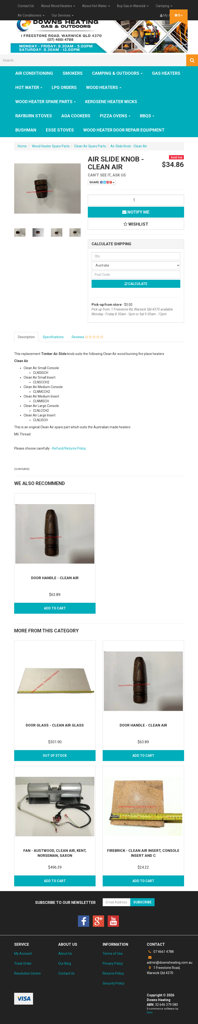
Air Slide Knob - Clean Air (128, 146)
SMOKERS (73, 73)
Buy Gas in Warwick (133, 6)
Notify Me (135, 212)
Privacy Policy (113, 963)
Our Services (63, 15)
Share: (101, 182)
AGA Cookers (75, 115)
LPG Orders (64, 87)
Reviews (87, 337)
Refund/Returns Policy (69, 448)
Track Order (23, 963)
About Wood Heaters (58, 6)
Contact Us (26, 6)
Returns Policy (113, 973)
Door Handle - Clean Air (55, 578)
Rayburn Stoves (33, 115)
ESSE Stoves (60, 129)
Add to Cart (55, 608)
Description (26, 337)
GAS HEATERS (166, 73)
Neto (150, 1012)
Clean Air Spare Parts (90, 146)
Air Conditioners (31, 15)
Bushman (25, 129)
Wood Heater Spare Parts (45, 101)
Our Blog (64, 963)
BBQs (147, 115)
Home (22, 146)
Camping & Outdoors (117, 73)
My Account (23, 953)
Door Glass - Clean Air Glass (55, 725)
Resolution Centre (27, 973)
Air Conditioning (34, 73)
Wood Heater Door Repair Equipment (123, 129)
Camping (164, 6)
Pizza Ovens (115, 115)
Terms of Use (113, 953)
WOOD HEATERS (103, 87)
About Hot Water (96, 6)
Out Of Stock (55, 755)
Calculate (136, 284)
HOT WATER (28, 87)
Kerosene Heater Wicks (111, 101)
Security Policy (113, 983)
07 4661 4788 (160, 952)
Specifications (53, 337)
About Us (65, 953)
